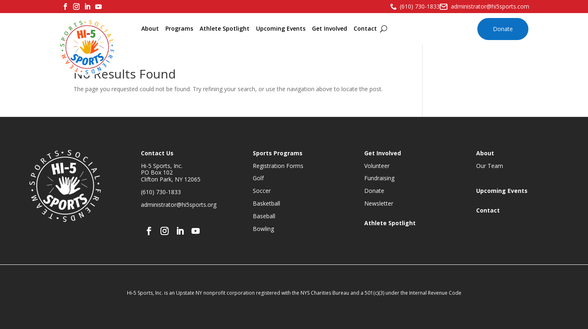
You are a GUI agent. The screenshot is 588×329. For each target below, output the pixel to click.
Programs (179, 28)
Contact (365, 28)
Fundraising (379, 178)
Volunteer (377, 166)
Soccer (262, 191)
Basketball (266, 203)
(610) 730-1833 (420, 6)
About (150, 28)
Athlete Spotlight (224, 28)
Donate (503, 29)
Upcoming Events (280, 28)
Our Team (489, 166)
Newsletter (378, 203)
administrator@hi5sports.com (490, 6)
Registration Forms (278, 166)
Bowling (263, 229)
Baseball (264, 216)
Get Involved (329, 28)
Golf (258, 178)
